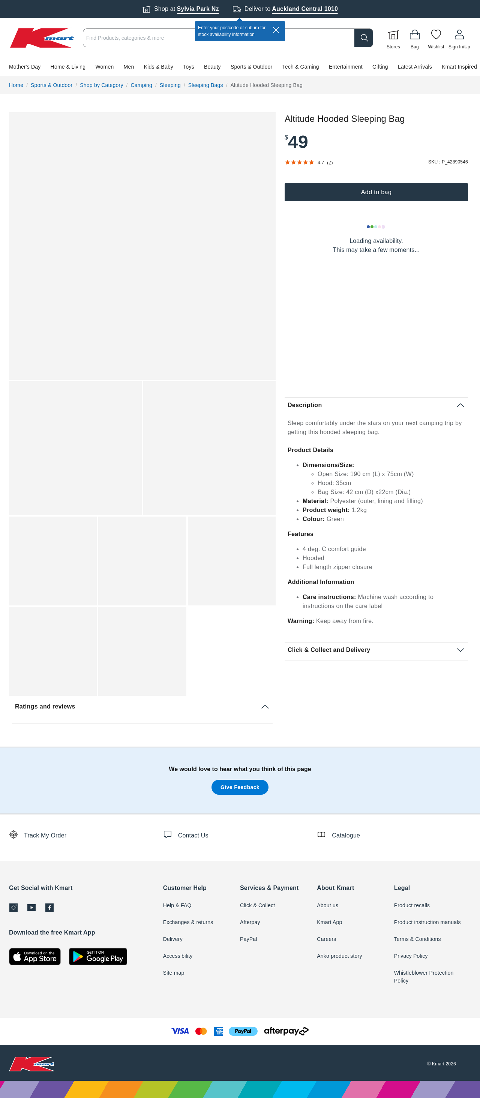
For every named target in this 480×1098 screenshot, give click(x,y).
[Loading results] (376, 227)
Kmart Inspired (459, 67)
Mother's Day (24, 67)
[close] (276, 30)
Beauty (212, 67)
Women (104, 67)
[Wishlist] (436, 38)
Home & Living (68, 67)
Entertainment (346, 67)
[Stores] (393, 38)
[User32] (459, 38)
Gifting (380, 67)
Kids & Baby (158, 67)
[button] (240, 67)
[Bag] (414, 38)
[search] (363, 37)
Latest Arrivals (415, 67)
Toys (188, 67)
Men (129, 67)
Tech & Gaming (300, 67)
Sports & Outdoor (251, 67)
